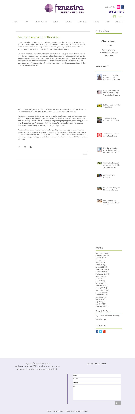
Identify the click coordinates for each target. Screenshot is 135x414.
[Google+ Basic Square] (104, 331)
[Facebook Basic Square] (97, 331)
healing (116, 316)
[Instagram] (118, 7)
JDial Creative (82, 411)
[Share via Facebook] (19, 147)
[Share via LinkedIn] (31, 147)
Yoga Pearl (100, 316)
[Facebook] (122, 7)
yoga (106, 319)
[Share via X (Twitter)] (25, 147)
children (108, 316)
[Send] (118, 403)
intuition (99, 319)
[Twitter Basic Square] (100, 331)
